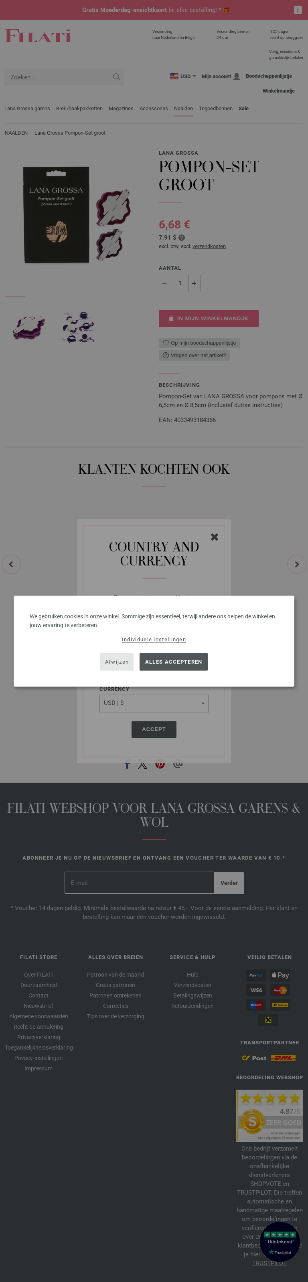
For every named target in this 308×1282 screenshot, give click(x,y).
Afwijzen (117, 662)
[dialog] (154, 641)
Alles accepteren (174, 662)
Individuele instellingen (154, 639)
